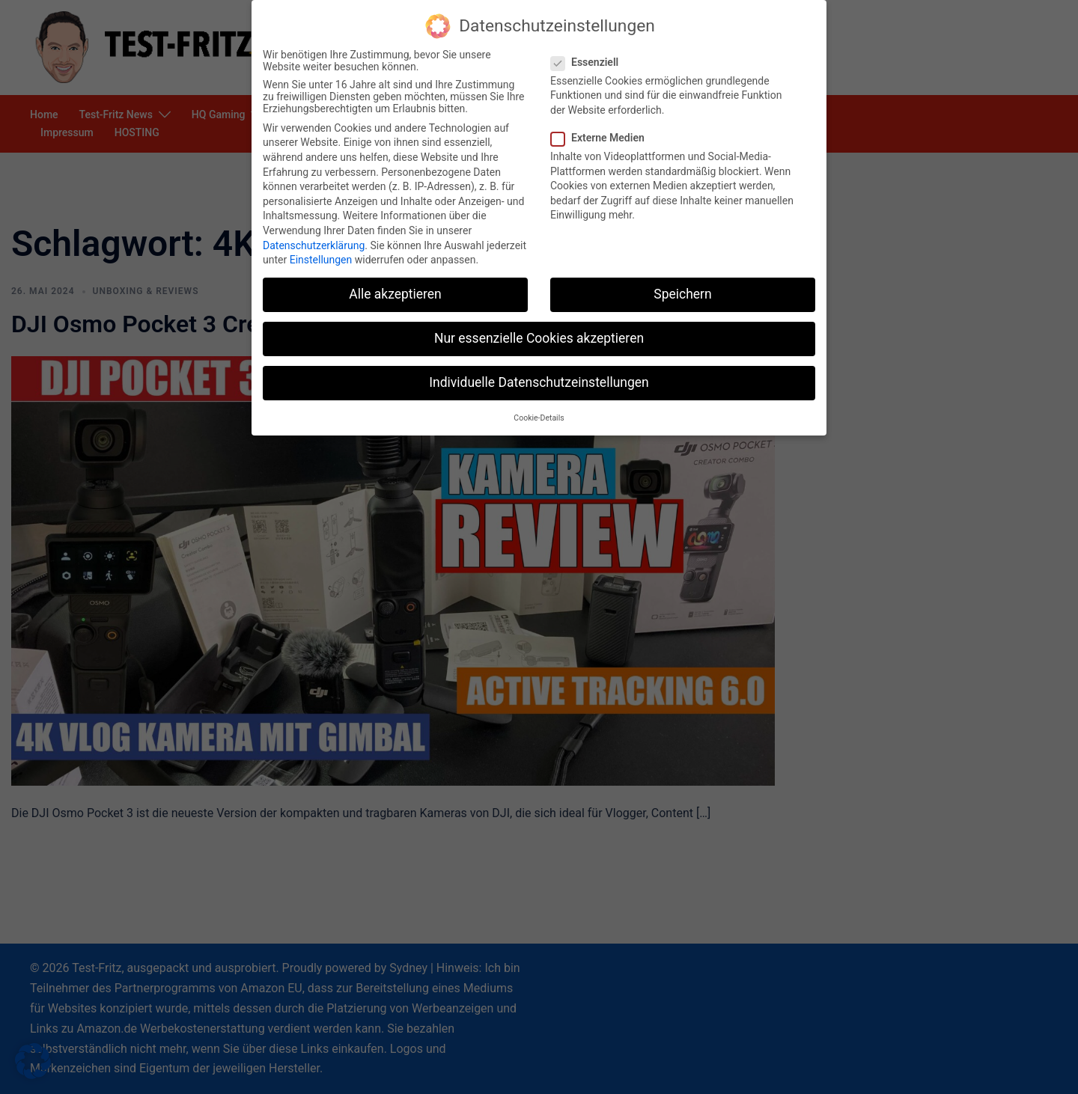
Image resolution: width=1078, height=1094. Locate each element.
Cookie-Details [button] (539, 410)
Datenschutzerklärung (314, 238)
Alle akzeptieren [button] (395, 287)
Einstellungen (321, 253)
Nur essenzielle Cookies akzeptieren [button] (539, 331)
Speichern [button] (682, 287)
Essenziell (589, 55)
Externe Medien (602, 130)
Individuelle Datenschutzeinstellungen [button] (538, 375)
